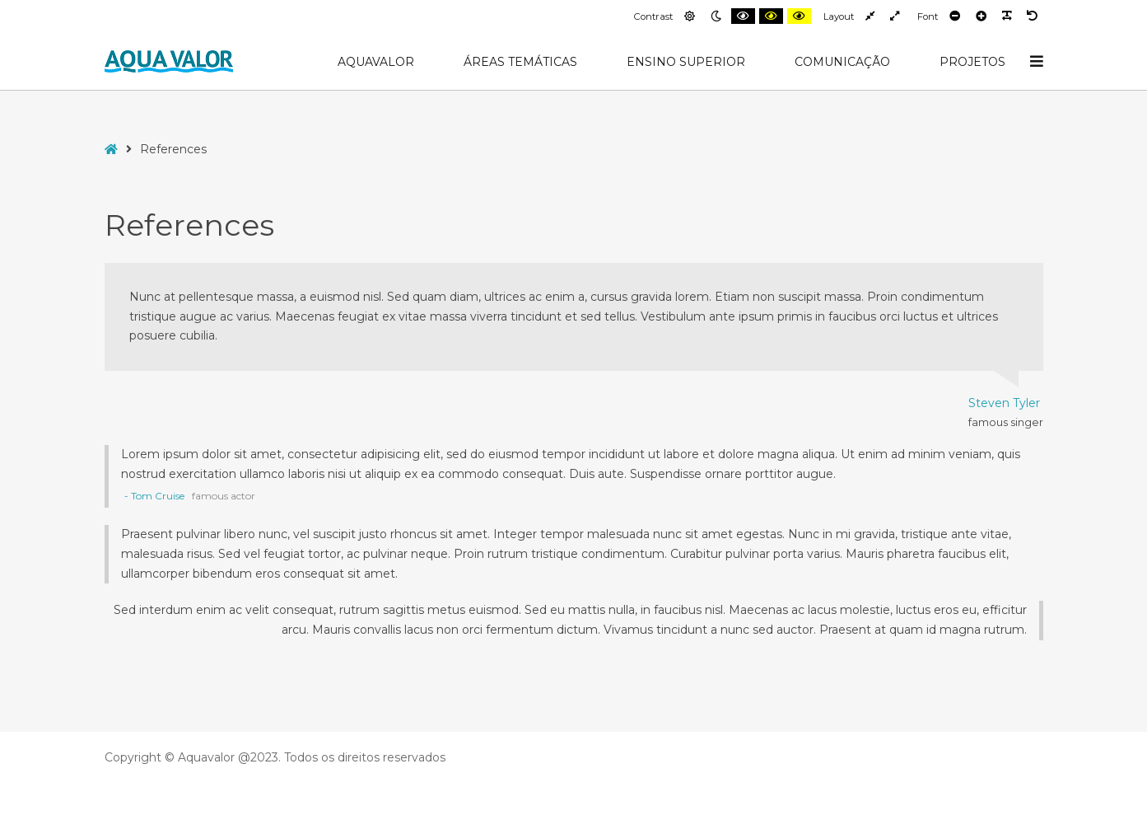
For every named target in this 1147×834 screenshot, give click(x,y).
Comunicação (842, 61)
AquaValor (376, 61)
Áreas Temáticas (520, 61)
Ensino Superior (686, 61)
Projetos (972, 61)
